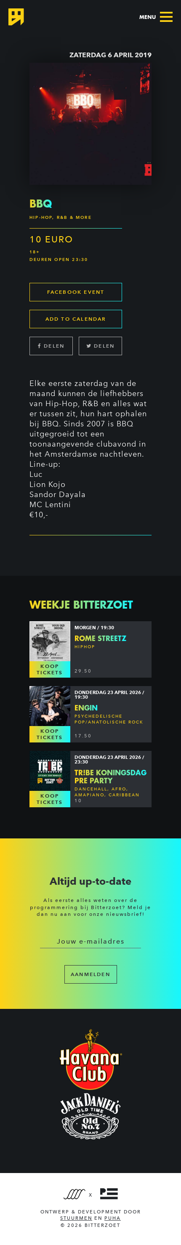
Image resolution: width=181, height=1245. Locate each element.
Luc (36, 474)
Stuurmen (76, 1218)
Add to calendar (75, 319)
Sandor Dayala (57, 494)
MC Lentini (50, 504)
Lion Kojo (47, 484)
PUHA (112, 1218)
